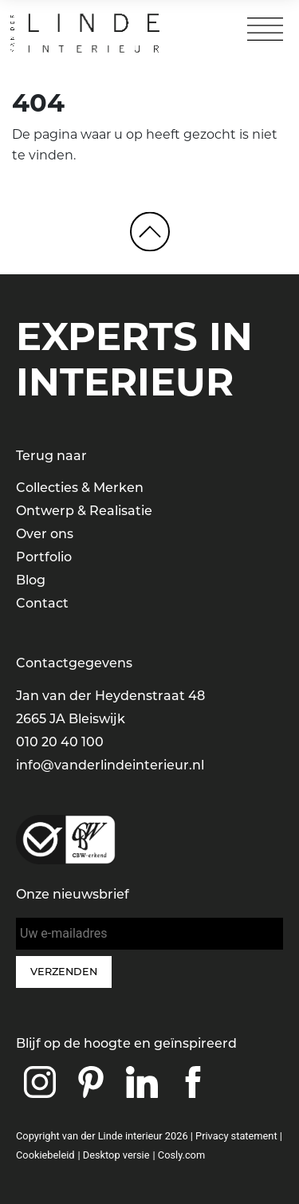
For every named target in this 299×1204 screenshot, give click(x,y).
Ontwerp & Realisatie (84, 510)
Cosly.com (181, 1155)
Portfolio (44, 557)
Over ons (44, 533)
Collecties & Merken (80, 487)
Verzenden (63, 972)
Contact (42, 603)
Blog (30, 580)
